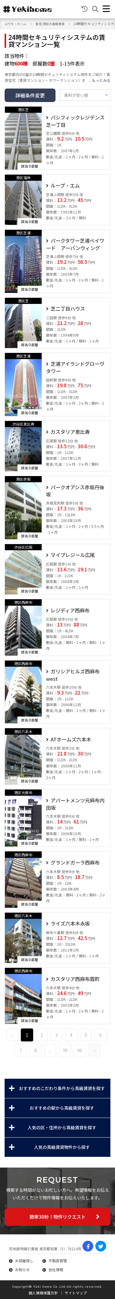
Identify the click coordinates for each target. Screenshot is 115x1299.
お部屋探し (24, 1260)
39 (65, 1050)
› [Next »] (94, 1050)
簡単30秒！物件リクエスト (57, 1216)
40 (79, 1050)
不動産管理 (57, 1260)
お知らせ (22, 1269)
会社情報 (55, 1269)
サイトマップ (76, 1293)
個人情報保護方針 (43, 1293)
